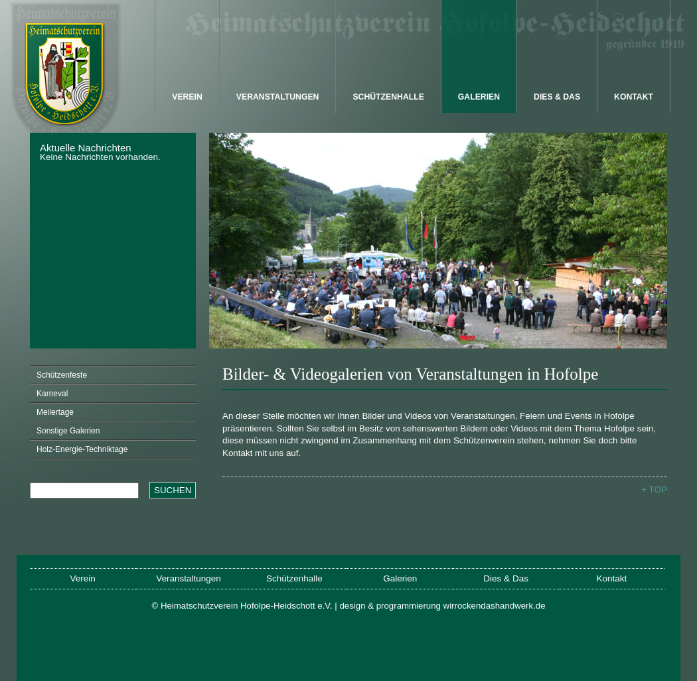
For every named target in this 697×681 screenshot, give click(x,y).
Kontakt (633, 97)
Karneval (52, 393)
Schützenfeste (62, 375)
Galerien (479, 97)
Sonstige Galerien (68, 430)
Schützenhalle (388, 97)
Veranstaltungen (277, 97)
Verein (187, 97)
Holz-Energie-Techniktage (82, 449)
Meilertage (55, 412)
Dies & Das (557, 97)
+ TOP (654, 489)
